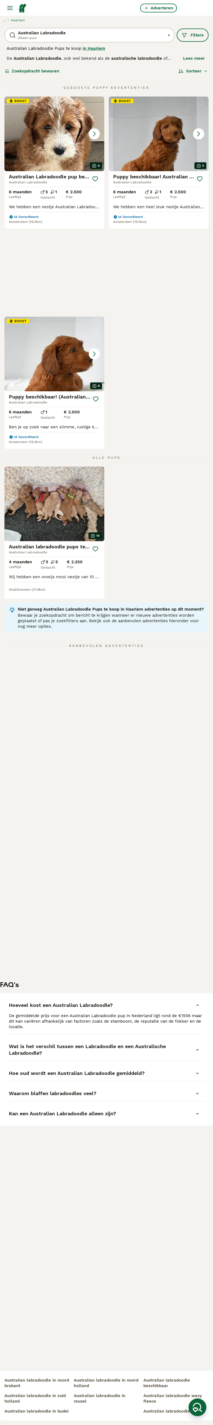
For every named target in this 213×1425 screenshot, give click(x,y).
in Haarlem (94, 48)
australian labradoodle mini (171, 1411)
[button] (54, 134)
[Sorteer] (193, 71)
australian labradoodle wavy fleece (172, 1398)
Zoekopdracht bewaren (32, 71)
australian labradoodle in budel (36, 1411)
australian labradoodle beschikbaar (166, 1383)
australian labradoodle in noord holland (106, 1383)
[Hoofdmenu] (10, 8)
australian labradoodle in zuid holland (35, 1398)
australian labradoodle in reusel (99, 1398)
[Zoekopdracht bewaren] (197, 1407)
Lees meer (194, 58)
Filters (193, 35)
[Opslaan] (95, 178)
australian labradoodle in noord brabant (36, 1383)
